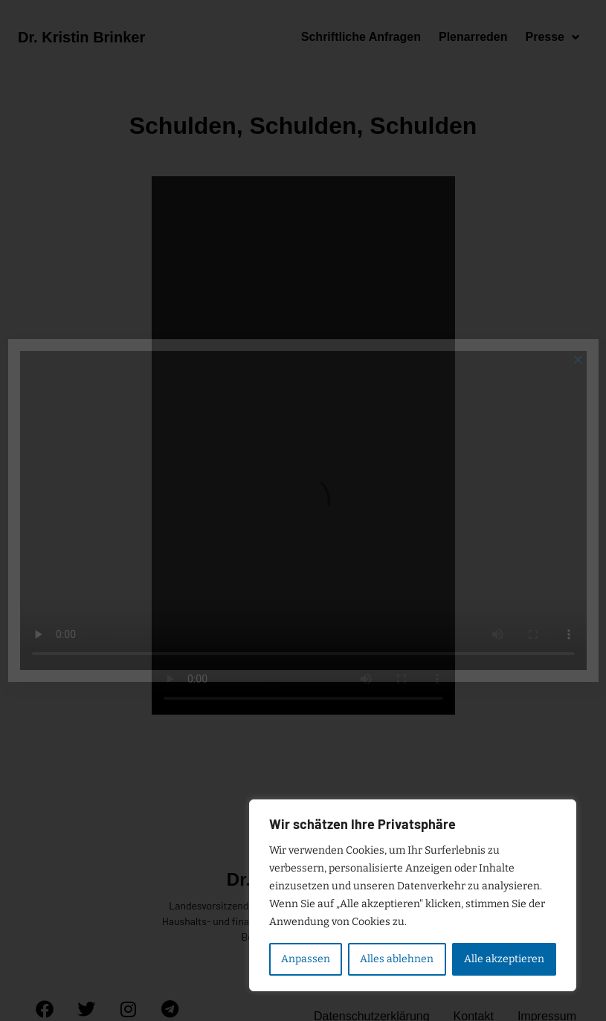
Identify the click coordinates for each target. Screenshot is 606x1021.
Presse (552, 37)
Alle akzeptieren (504, 959)
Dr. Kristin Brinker (81, 37)
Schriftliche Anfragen (361, 36)
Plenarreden (473, 36)
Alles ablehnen (396, 959)
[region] (412, 895)
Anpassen (305, 959)
